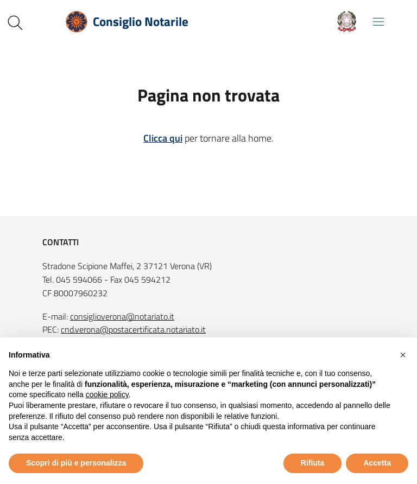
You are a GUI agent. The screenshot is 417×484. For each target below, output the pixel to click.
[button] (403, 355)
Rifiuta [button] (313, 462)
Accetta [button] (377, 462)
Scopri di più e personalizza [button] (76, 462)
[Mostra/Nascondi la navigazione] (378, 22)
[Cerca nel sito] (15, 22)
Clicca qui (162, 138)
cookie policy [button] (107, 394)
